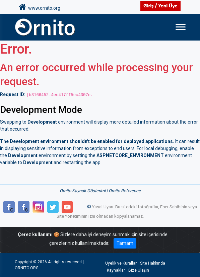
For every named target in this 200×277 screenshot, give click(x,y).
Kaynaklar (116, 270)
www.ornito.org (39, 7)
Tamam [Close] (125, 243)
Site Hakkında (152, 263)
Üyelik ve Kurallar (121, 263)
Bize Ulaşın (138, 270)
